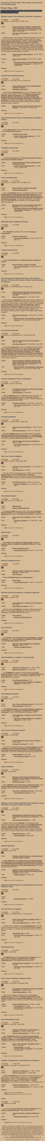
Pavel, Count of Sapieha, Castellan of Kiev (25, 919)
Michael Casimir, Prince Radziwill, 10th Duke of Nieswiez (20, 94)
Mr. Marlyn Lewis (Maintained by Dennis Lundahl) (21, 1137)
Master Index (20, 10)
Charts (26, 10)
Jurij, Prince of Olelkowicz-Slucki (30, 674)
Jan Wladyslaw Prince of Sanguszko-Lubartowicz (21, 435)
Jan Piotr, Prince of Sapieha (21, 466)
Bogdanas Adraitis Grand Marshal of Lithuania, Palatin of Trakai (27, 856)
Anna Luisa (19, 59)
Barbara (20, 508)
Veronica (11, 48)
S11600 (7, 1094)
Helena (6, 675)
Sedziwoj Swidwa (10, 1110)
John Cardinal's (15, 1139)
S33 (6, 71)
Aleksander (20, 667)
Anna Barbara (15, 398)
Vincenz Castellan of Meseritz (24, 1108)
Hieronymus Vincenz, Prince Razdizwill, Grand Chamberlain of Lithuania (28, 63)
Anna (17, 392)
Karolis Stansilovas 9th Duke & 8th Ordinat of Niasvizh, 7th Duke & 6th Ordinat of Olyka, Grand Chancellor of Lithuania (26, 28)
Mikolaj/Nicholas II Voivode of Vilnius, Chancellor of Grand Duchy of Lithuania (27, 815)
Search (39, 10)
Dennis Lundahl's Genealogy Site (9, 12)
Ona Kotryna (19, 33)
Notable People (33, 10)
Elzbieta (36, 750)
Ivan (23, 1079)
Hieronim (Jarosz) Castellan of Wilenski (18, 544)
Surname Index (11, 10)
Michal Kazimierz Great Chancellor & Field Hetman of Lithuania (27, 292)
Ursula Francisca (11, 40)
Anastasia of (19, 744)
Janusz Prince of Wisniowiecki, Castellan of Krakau (21, 41)
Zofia (17, 470)
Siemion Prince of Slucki (26, 740)
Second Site (20, 1139)
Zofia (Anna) (20, 820)
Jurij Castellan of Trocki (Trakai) (26, 603)
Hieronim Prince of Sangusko (25, 340)
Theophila (19, 89)
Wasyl (22, 474)
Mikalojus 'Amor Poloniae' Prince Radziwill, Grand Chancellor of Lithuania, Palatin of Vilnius (20, 749)
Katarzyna (18, 297)
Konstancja (16, 306)
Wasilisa (18, 669)
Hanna (20, 923)
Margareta (20, 1116)
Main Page (3, 10)
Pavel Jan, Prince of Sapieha (21, 427)
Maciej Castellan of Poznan (31, 47)
